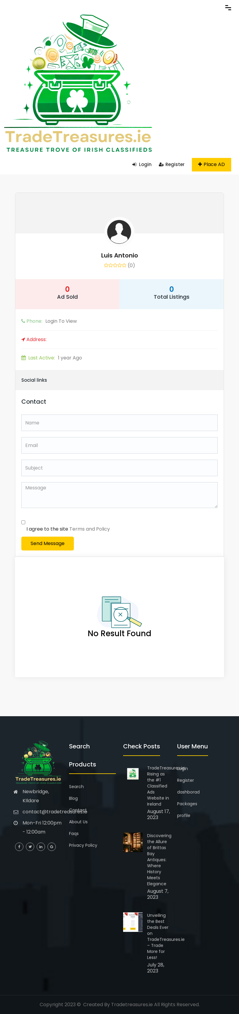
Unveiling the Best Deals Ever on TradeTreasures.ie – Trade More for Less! (166, 936)
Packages (187, 804)
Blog (73, 798)
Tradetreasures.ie (132, 1004)
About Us (78, 822)
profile (183, 815)
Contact (78, 810)
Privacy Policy (83, 845)
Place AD (211, 164)
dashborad (188, 792)
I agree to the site (68, 528)
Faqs (74, 834)
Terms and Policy (89, 528)
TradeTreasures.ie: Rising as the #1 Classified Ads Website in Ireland (166, 786)
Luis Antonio (119, 255)
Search (76, 787)
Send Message (48, 543)
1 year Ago (51, 357)
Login (142, 164)
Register (172, 164)
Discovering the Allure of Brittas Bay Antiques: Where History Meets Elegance (159, 860)
